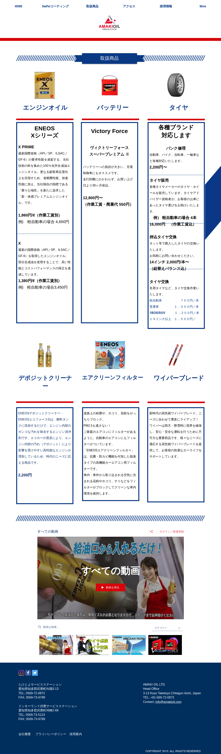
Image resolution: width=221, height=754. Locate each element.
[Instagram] (21, 673)
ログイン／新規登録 (172, 531)
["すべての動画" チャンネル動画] (110, 646)
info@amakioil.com (168, 701)
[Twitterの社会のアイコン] (35, 673)
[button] (92, 6)
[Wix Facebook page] (28, 673)
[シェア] (151, 531)
